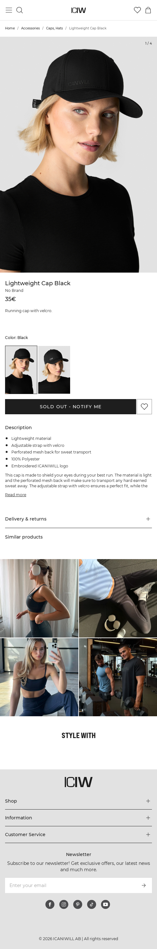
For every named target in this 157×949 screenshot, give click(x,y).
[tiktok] (91, 904)
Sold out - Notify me (71, 407)
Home (10, 28)
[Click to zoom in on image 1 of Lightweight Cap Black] (78, 155)
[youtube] (105, 904)
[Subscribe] (143, 885)
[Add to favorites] (144, 406)
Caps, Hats (54, 28)
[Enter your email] (70, 885)
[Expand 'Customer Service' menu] (78, 834)
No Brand (14, 290)
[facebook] (50, 904)
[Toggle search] (19, 10)
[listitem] (21, 370)
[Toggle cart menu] (148, 10)
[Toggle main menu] (8, 10)
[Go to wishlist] (137, 10)
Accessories (30, 28)
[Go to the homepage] (78, 10)
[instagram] (63, 904)
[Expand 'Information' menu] (78, 818)
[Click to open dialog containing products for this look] (39, 598)
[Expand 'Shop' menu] (78, 801)
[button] (78, 519)
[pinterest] (77, 904)
